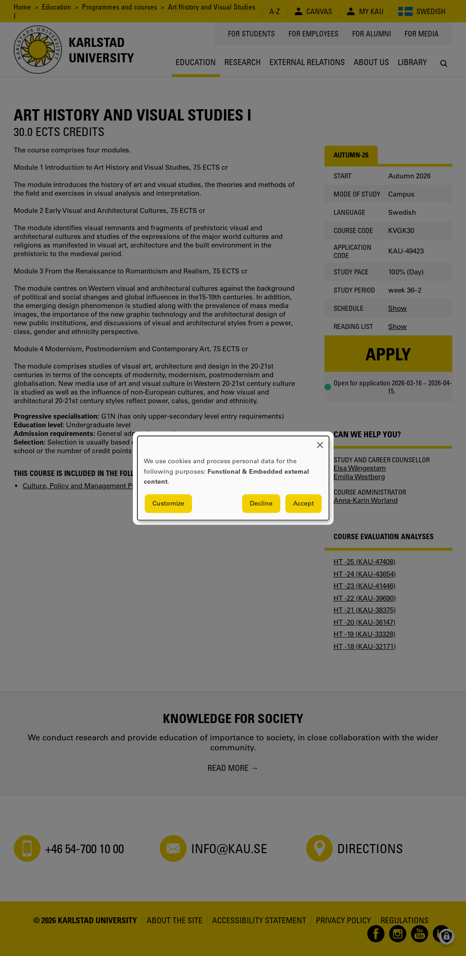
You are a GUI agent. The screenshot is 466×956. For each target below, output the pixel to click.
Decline (261, 503)
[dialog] (233, 478)
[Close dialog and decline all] (320, 441)
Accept (303, 503)
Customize (168, 503)
